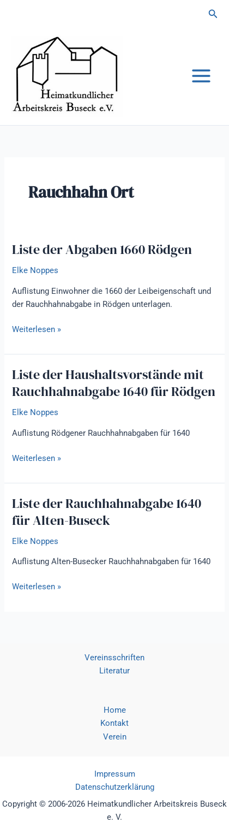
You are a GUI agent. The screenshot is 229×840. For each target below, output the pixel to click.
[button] (213, 14)
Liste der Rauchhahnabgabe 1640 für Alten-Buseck (106, 511)
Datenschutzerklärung (114, 787)
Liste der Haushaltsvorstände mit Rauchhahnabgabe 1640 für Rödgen (113, 382)
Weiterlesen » (36, 329)
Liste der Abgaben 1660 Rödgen (102, 249)
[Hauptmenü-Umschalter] (201, 76)
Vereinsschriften (114, 657)
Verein (114, 737)
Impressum (114, 774)
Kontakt (114, 723)
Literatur (114, 671)
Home (115, 710)
